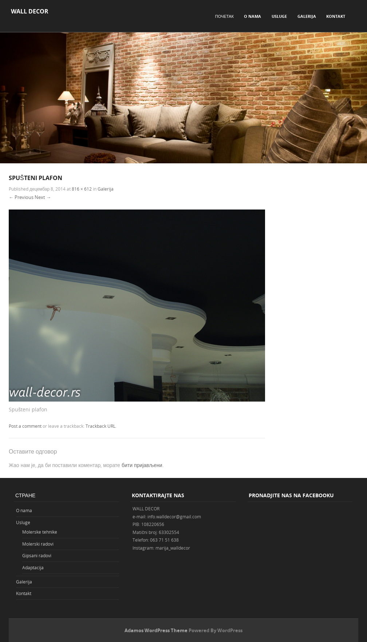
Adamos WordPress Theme (156, 630)
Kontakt (335, 16)
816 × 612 (82, 189)
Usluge (279, 16)
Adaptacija (33, 567)
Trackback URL (100, 426)
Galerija (306, 16)
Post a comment (25, 426)
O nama (252, 16)
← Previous (21, 197)
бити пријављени (142, 465)
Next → (43, 197)
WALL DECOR (29, 11)
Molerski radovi (38, 544)
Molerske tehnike (39, 532)
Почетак (224, 16)
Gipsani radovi (36, 555)
